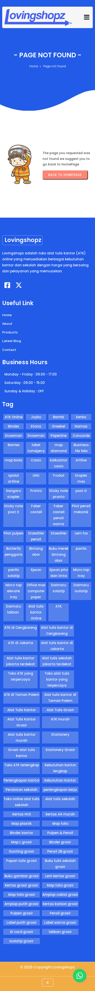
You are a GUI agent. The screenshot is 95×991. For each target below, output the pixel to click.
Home (33, 66)
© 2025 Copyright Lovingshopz (47, 967)
